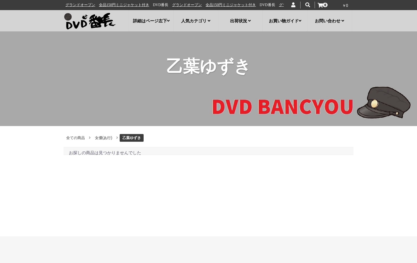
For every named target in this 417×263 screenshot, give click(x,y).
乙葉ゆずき (131, 138)
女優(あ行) (103, 138)
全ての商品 (75, 138)
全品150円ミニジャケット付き (127, 5)
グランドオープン (84, 5)
